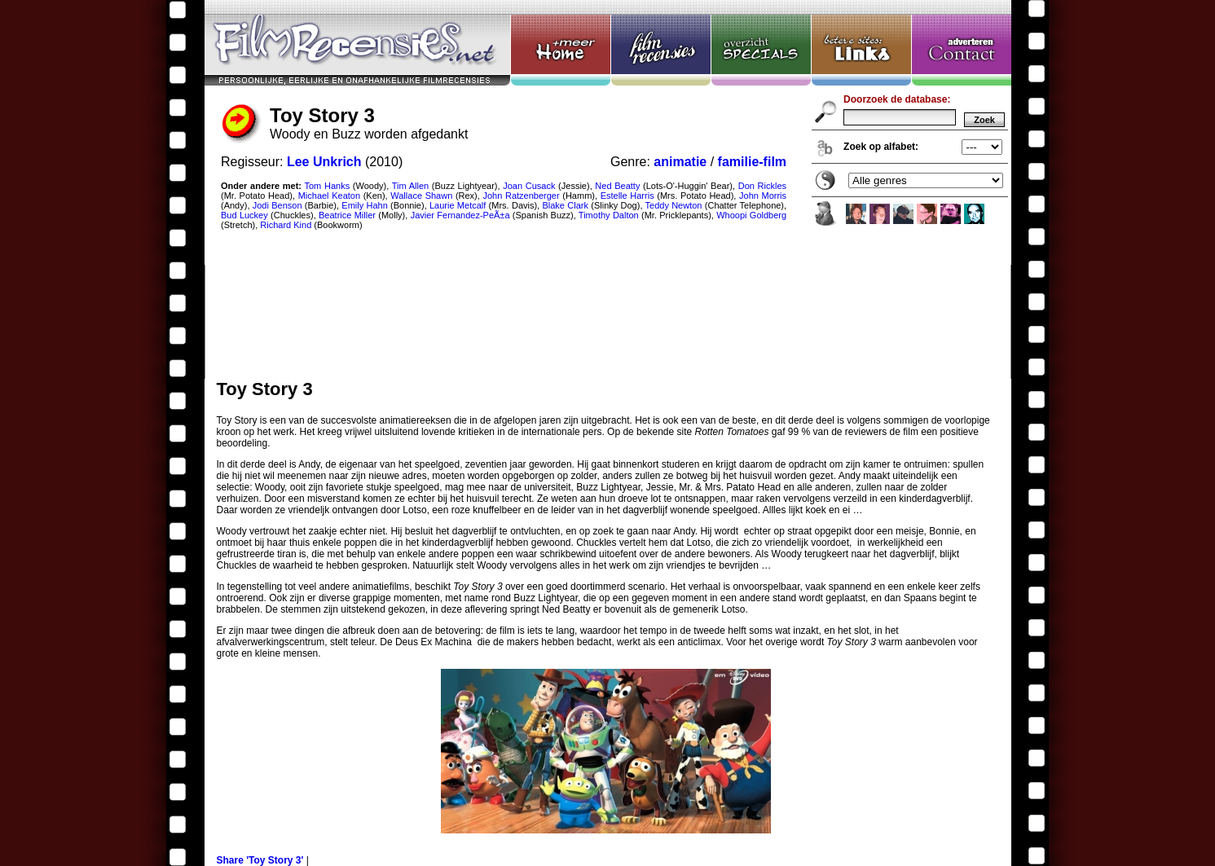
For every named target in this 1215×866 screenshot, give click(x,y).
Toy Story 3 (608, 189)
